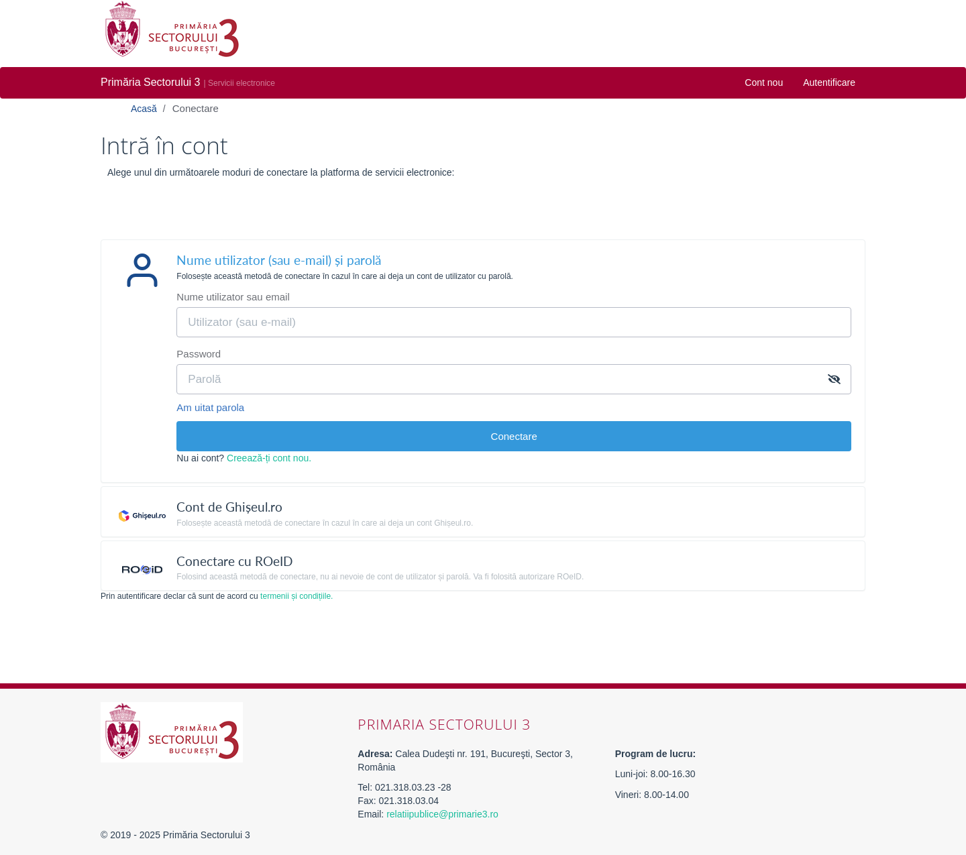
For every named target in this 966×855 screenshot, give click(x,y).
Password (198, 353)
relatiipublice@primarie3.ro (442, 814)
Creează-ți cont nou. (269, 458)
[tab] (483, 265)
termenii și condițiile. (296, 596)
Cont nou (764, 82)
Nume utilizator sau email (232, 296)
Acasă (145, 108)
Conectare (195, 108)
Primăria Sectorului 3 (151, 82)
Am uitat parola (210, 407)
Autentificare (829, 82)
